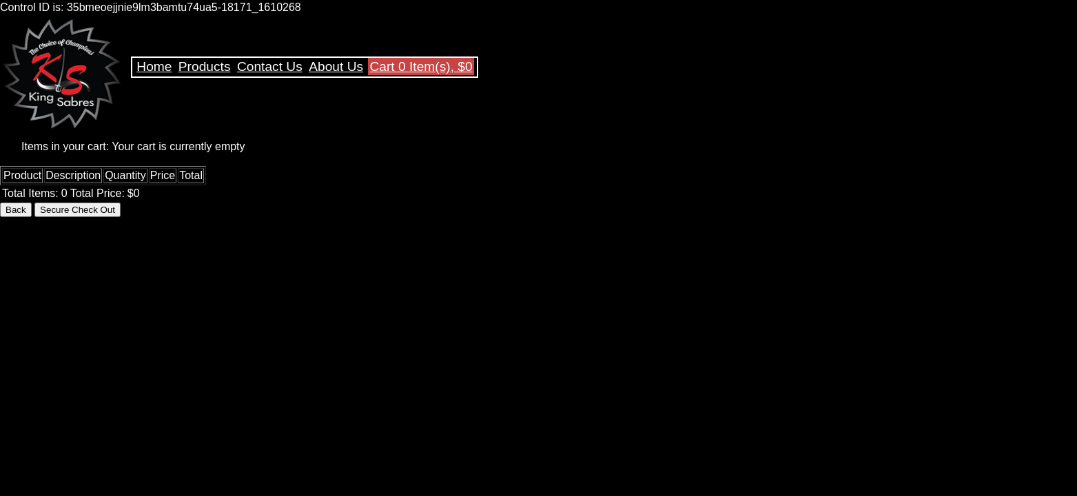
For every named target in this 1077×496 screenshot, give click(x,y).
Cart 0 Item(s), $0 (420, 66)
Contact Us (269, 66)
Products (204, 66)
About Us (336, 66)
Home (154, 66)
